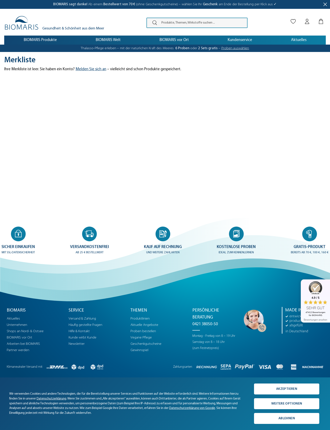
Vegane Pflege (141, 337)
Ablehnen (286, 418)
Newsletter (77, 344)
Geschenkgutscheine (145, 344)
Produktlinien (140, 318)
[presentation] (153, 23)
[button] (18, 240)
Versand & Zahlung (82, 318)
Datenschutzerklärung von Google (192, 408)
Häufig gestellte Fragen (85, 325)
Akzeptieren (286, 389)
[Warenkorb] (321, 18)
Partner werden (18, 350)
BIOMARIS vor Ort (19, 337)
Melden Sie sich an (91, 69)
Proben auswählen (235, 48)
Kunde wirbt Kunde (82, 337)
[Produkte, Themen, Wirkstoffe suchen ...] (203, 23)
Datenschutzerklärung (51, 398)
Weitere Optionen (286, 403)
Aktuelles (13, 318)
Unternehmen (17, 325)
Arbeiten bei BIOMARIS (23, 344)
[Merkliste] (293, 18)
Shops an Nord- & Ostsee (25, 331)
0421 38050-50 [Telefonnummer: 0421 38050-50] (205, 324)
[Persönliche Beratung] (253, 319)
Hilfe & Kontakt (79, 331)
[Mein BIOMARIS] (307, 18)
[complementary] (165, 403)
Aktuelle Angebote (144, 325)
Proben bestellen (143, 331)
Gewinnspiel (139, 350)
